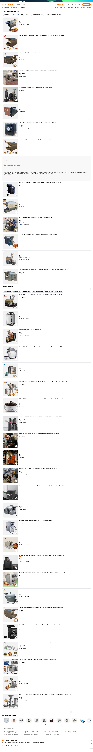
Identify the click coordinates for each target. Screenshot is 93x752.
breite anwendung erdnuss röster (72, 730)
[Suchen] (60, 4)
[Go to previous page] (68, 712)
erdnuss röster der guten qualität (11, 734)
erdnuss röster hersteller (29, 732)
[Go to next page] (87, 712)
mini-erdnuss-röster (7, 288)
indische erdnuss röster (58, 288)
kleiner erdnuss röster (26, 291)
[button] (56, 4)
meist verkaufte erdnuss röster (51, 732)
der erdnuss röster (78, 288)
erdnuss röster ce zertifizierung (31, 731)
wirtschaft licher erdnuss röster (71, 731)
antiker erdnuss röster (26, 288)
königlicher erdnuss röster (47, 288)
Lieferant (27, 24)
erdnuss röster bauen (49, 291)
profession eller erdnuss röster (38, 291)
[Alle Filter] (6, 15)
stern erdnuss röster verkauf (30, 730)
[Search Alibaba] (35, 4)
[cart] (72, 4)
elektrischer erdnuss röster (50, 730)
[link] (91, 740)
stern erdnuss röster (7, 291)
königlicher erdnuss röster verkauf (51, 734)
